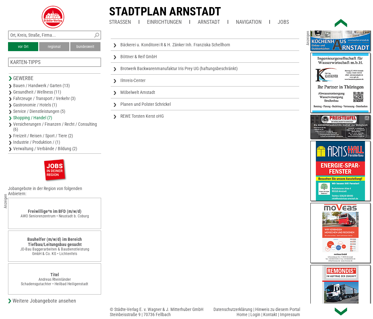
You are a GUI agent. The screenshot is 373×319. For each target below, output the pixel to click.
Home (242, 314)
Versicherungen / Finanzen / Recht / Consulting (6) (55, 127)
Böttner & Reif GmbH (138, 56)
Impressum (290, 314)
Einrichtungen (164, 22)
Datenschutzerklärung (232, 309)
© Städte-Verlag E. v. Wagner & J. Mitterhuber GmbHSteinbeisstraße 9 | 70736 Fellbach (157, 312)
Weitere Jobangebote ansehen (44, 301)
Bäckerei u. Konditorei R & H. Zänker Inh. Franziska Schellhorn (175, 44)
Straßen (120, 22)
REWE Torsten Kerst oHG (142, 116)
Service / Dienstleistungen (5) (39, 111)
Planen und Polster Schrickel (145, 104)
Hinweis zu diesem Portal (277, 309)
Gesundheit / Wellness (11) (37, 92)
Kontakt (270, 314)
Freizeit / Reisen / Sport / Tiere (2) (43, 135)
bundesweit (85, 46)
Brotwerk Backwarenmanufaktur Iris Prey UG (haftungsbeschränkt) (179, 68)
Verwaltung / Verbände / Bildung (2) (45, 148)
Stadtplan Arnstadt (165, 11)
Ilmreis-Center (132, 80)
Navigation (249, 22)
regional (54, 46)
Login (255, 314)
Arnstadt (209, 22)
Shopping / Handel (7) (32, 117)
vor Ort (23, 46)
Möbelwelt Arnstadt (137, 92)
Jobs (283, 22)
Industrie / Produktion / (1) (36, 142)
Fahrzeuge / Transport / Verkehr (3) (44, 98)
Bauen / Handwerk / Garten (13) (41, 85)
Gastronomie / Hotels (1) (35, 104)
